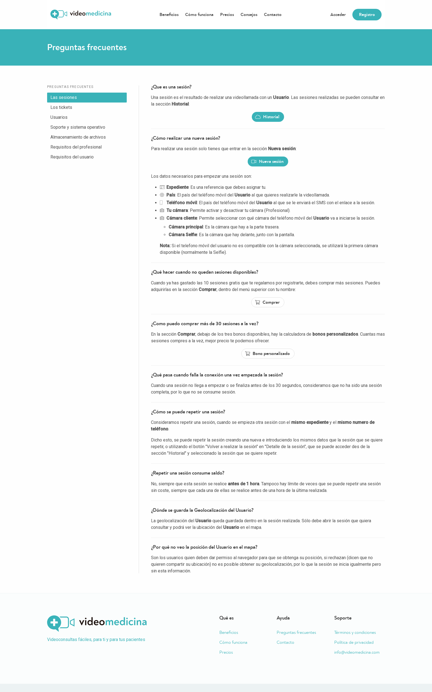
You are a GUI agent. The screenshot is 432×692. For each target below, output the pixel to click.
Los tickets (61, 107)
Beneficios (169, 14)
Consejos (249, 14)
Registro (367, 14)
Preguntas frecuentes (296, 632)
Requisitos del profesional (76, 147)
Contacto (273, 14)
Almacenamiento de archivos (78, 137)
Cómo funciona (199, 14)
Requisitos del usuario (72, 157)
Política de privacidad (354, 642)
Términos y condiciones (355, 632)
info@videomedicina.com (357, 652)
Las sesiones (63, 97)
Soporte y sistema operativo (77, 127)
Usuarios (59, 117)
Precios (227, 14)
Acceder (338, 14)
